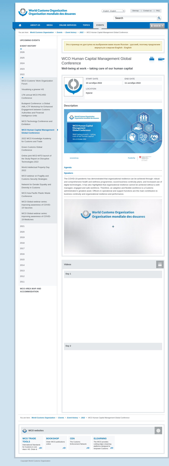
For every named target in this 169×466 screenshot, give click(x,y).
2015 (22, 259)
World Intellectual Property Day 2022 (36, 169)
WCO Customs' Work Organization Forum (37, 82)
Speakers (68, 173)
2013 (22, 270)
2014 (22, 265)
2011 (22, 282)
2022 (81, 32)
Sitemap (135, 11)
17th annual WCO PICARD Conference (34, 96)
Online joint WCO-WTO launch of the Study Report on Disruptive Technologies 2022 (36, 158)
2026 (22, 52)
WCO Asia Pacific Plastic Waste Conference (36, 194)
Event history (71, 32)
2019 (22, 237)
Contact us (147, 11)
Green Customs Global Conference (32, 148)
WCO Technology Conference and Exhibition (37, 123)
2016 (22, 254)
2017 (22, 248)
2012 (22, 276)
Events (59, 32)
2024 (22, 63)
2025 (22, 58)
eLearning (100, 438)
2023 (22, 69)
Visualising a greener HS (33, 89)
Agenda (68, 167)
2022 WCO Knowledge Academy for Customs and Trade (36, 140)
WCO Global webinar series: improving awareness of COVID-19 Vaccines (36, 204)
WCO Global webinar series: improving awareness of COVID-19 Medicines (36, 216)
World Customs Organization (42, 32)
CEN (72, 438)
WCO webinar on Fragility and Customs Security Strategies (35, 177)
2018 (22, 243)
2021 (22, 226)
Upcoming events (30, 40)
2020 (22, 232)
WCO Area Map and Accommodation (30, 290)
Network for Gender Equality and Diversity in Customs (36, 186)
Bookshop (52, 438)
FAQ (158, 11)
